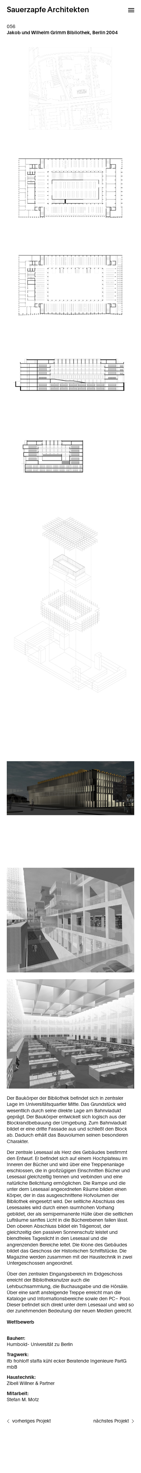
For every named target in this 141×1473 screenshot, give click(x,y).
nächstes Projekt (111, 1421)
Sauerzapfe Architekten (48, 10)
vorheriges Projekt (31, 1421)
